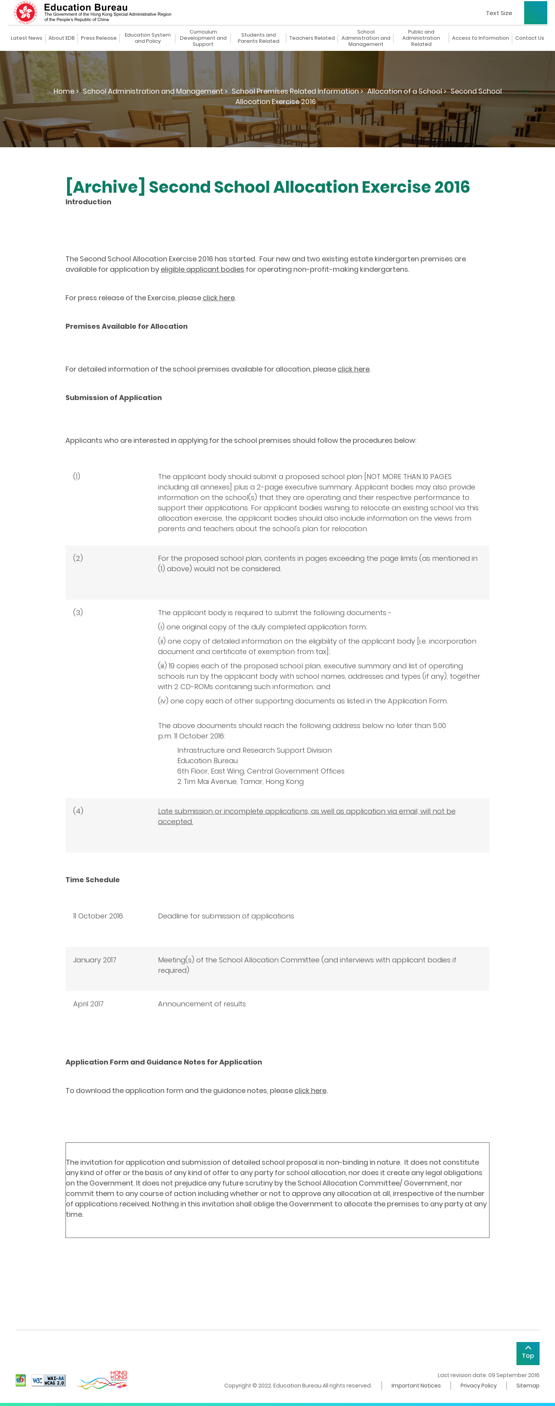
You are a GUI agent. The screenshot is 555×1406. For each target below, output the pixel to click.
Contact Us (529, 38)
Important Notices (416, 1385)
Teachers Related (312, 38)
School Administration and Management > (155, 91)
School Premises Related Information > (297, 91)
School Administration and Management (365, 38)
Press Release (99, 38)
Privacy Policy (479, 1385)
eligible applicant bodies (202, 269)
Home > (66, 91)
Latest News (26, 38)
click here (219, 298)
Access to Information (480, 38)
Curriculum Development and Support (203, 38)
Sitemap (528, 1385)
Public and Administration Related (421, 38)
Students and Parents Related (258, 38)
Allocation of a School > (407, 91)
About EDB (62, 38)
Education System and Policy (148, 38)
